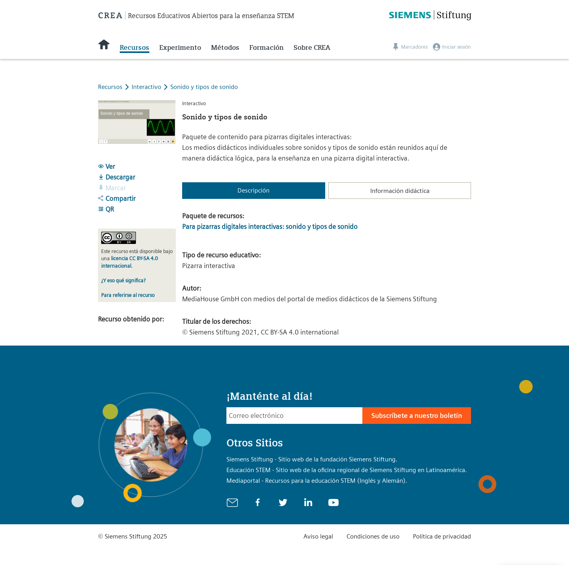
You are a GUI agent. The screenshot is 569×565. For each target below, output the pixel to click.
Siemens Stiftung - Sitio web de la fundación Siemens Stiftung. (312, 459)
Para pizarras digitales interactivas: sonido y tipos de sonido (270, 227)
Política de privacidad (442, 536)
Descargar (116, 177)
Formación (266, 47)
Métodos (225, 47)
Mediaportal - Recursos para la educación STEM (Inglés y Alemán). (316, 480)
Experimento (180, 47)
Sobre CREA (312, 47)
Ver (106, 166)
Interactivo (147, 87)
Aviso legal (318, 536)
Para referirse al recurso (127, 295)
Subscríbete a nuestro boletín (416, 415)
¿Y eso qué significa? (123, 280)
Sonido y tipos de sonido (204, 87)
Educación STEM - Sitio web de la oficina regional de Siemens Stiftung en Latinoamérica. (346, 470)
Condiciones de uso (373, 536)
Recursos (134, 47)
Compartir (117, 198)
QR (106, 209)
